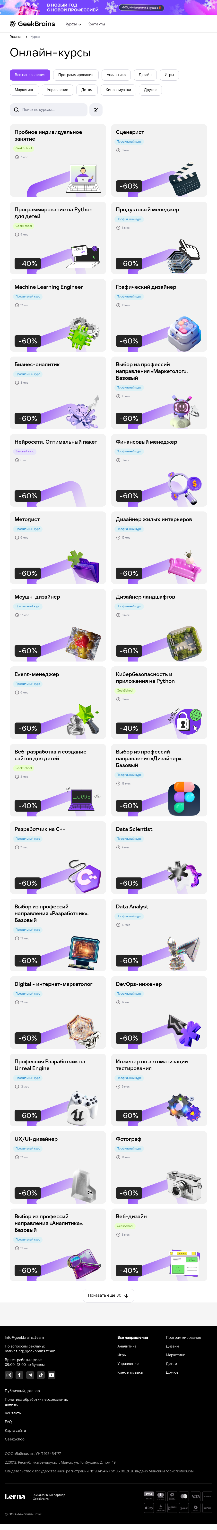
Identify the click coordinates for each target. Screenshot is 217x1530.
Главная (16, 36)
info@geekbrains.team (24, 1338)
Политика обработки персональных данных (36, 1402)
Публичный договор (22, 1391)
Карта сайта (15, 1430)
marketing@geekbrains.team (30, 1351)
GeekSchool (15, 1439)
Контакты (96, 24)
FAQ (8, 1422)
